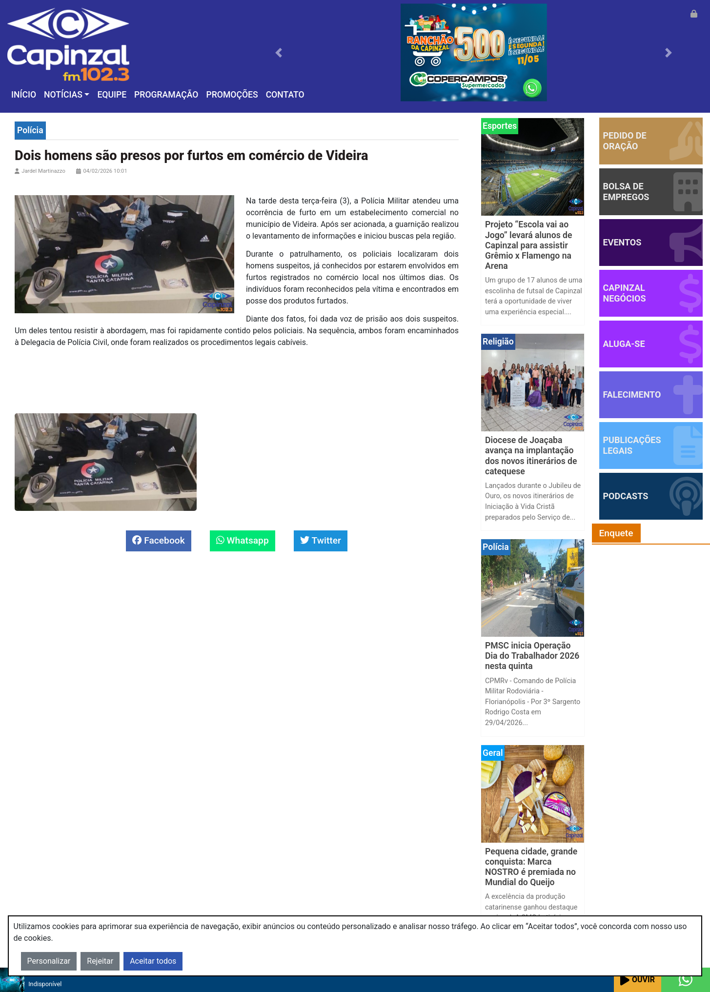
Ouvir (637, 980)
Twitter (320, 540)
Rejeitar (100, 961)
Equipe (111, 95)
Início (23, 95)
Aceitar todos (153, 961)
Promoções (232, 95)
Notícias (63, 95)
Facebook (158, 540)
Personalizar (49, 961)
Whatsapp (242, 540)
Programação (166, 95)
